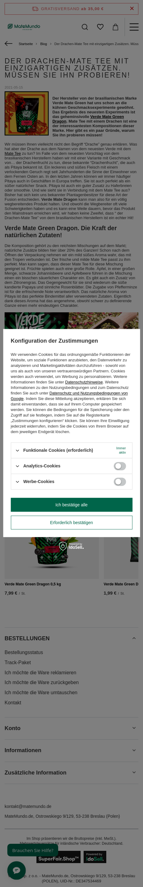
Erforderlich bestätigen (71, 522)
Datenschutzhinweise (84, 382)
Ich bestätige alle (71, 504)
